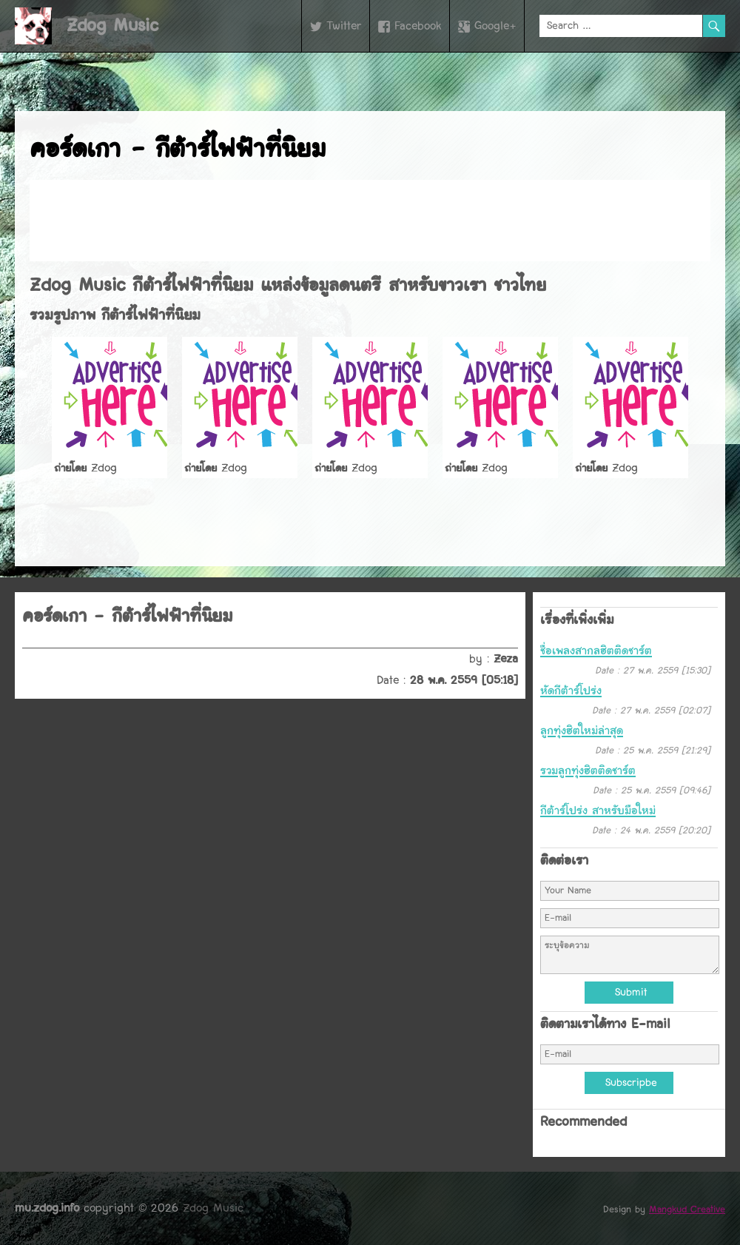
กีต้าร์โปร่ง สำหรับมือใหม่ (598, 810)
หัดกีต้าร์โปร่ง (571, 690)
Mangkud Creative (687, 1209)
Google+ (495, 26)
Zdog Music (112, 25)
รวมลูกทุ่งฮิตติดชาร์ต (588, 770)
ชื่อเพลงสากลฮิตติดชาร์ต (596, 650)
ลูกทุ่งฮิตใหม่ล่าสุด (581, 730)
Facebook (418, 26)
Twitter (344, 26)
